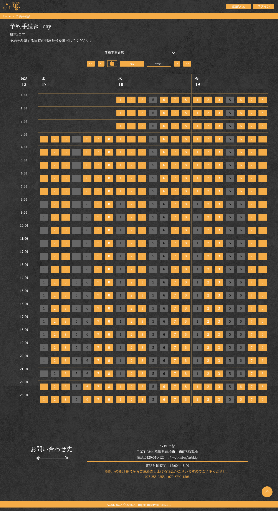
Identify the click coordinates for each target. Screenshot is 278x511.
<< (91, 63)
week (159, 63)
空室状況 (238, 6)
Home (7, 16)
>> (187, 63)
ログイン (264, 6)
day (131, 63)
